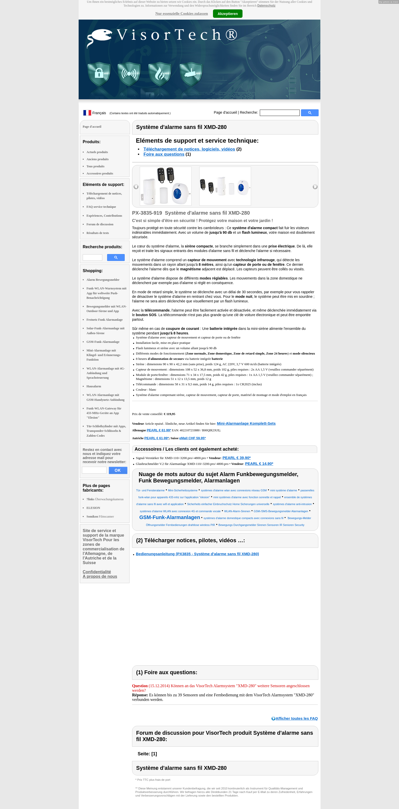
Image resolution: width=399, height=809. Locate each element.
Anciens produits (98, 159)
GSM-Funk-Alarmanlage (103, 342)
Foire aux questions (164, 154)
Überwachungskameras (105, 499)
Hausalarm (94, 386)
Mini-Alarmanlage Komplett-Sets (246, 423)
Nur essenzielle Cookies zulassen (181, 13)
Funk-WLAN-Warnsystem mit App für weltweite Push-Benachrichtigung (106, 293)
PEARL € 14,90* (259, 463)
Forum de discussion (100, 224)
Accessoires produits (100, 173)
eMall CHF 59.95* (192, 438)
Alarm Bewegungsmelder (103, 280)
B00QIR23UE (211, 430)
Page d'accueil (225, 112)
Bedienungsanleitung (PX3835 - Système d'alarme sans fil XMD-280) (197, 554)
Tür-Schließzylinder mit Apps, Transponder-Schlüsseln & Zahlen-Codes (106, 430)
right (315, 186)
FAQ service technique (101, 207)
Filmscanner (100, 516)
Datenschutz (266, 5)
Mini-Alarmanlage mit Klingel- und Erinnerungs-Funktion (104, 355)
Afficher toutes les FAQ (297, 718)
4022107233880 (190, 430)
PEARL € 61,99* (159, 430)
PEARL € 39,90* (236, 457)
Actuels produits (97, 152)
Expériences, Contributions (104, 215)
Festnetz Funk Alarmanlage (105, 319)
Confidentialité (97, 572)
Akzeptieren (228, 13)
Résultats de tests (98, 233)
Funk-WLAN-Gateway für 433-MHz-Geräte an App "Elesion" (104, 413)
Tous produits (95, 166)
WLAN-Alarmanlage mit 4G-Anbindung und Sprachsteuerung (106, 373)
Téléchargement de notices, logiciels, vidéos (189, 149)
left (136, 186)
